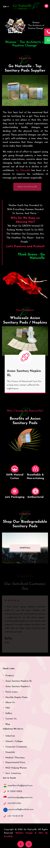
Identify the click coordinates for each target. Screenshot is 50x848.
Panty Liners (11, 692)
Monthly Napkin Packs (16, 697)
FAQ (7, 708)
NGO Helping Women (16, 768)
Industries (10, 736)
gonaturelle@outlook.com (20, 809)
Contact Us (11, 719)
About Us (10, 702)
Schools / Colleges (14, 741)
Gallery (8, 713)
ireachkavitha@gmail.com (20, 786)
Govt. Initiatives (13, 773)
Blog (7, 724)
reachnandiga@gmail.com (20, 797)
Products (9, 676)
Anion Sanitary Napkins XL (18, 681)
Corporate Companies (16, 747)
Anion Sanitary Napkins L (18, 686)
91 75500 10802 (14, 791)
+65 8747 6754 (14, 803)
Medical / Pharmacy (15, 758)
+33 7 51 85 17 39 (15, 816)
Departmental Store (15, 762)
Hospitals (10, 752)
